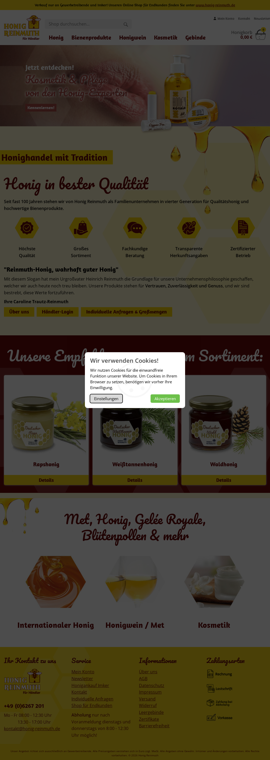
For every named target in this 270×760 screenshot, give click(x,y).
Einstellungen (106, 398)
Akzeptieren (165, 398)
